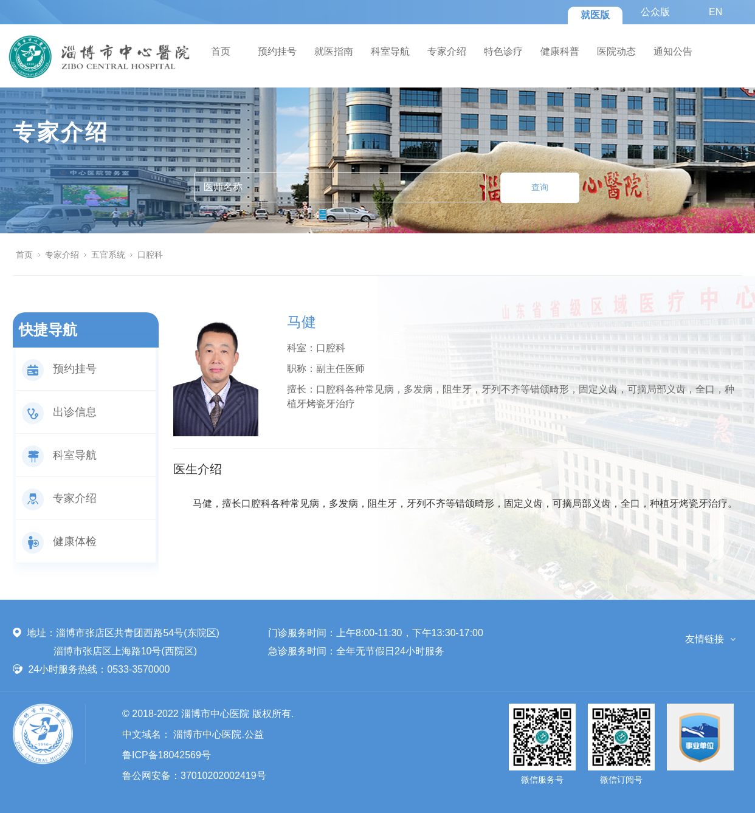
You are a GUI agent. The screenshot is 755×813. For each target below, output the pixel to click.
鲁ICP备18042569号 (166, 755)
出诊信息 (59, 412)
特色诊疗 (503, 51)
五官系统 (108, 254)
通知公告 (672, 51)
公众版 (655, 12)
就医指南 (333, 51)
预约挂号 (277, 51)
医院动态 (616, 51)
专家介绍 (446, 51)
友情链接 (704, 639)
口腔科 (150, 254)
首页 (220, 51)
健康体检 (59, 541)
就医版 (595, 15)
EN (715, 12)
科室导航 (390, 51)
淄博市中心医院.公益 (218, 734)
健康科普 (559, 51)
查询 (539, 187)
